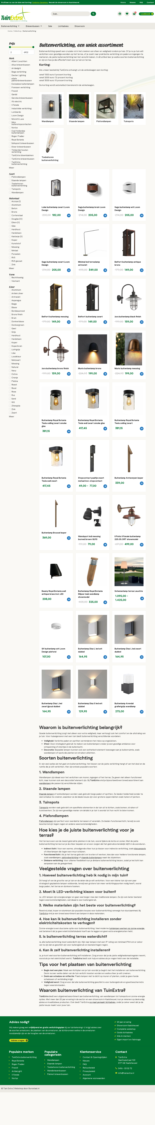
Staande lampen (46, 826)
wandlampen (45, 816)
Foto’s (123, 2)
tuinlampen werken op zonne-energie (126, 961)
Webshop (17, 31)
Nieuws (133, 2)
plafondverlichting (70, 890)
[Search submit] (93, 14)
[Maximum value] (28, 52)
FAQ (141, 2)
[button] (10, 26)
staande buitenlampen (91, 890)
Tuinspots (43, 840)
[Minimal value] (21, 47)
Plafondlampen (46, 853)
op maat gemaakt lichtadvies (102, 1034)
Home (10, 31)
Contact (150, 2)
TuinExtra (43, 946)
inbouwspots (140, 881)
